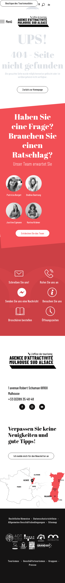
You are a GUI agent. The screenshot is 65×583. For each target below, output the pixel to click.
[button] (43, 5)
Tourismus (14, 560)
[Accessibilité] (39, 4)
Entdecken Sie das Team (32, 233)
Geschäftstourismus (34, 560)
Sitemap (52, 522)
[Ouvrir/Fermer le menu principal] (6, 21)
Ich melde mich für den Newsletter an (31, 455)
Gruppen (52, 560)
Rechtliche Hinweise (19, 518)
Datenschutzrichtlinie (45, 518)
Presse (32, 564)
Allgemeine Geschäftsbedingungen (26, 522)
